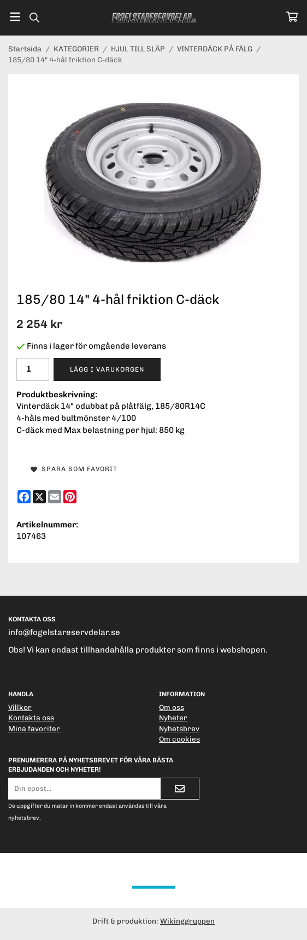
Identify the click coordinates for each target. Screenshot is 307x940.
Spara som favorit (74, 469)
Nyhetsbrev (179, 728)
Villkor (20, 707)
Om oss (171, 707)
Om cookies (179, 739)
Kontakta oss (31, 717)
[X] (39, 496)
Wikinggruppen (187, 920)
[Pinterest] (70, 496)
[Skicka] (179, 789)
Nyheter (173, 717)
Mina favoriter (34, 728)
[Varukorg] (292, 16)
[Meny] (15, 16)
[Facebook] (24, 496)
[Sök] (34, 17)
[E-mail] (54, 496)
